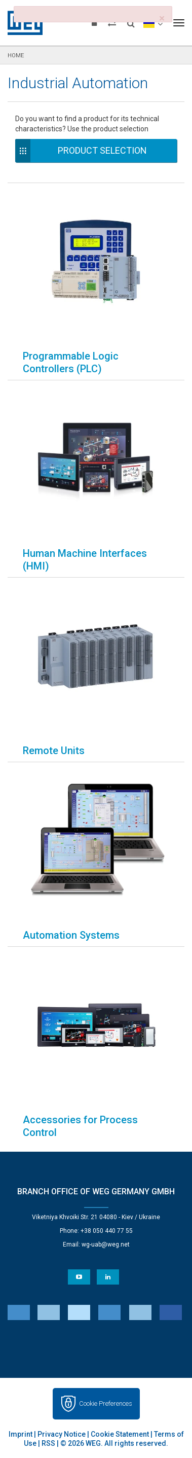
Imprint (20, 1434)
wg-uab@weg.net (106, 1244)
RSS (48, 1443)
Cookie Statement (120, 1434)
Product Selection (102, 150)
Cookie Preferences (105, 1403)
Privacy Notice (61, 1434)
